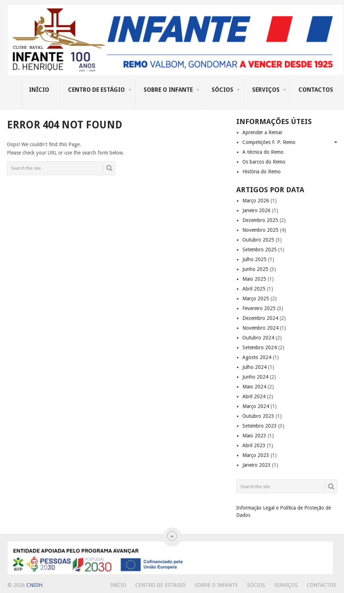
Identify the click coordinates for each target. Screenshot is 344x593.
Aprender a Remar (262, 132)
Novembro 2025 (260, 230)
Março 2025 (255, 298)
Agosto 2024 (256, 357)
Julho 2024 (254, 367)
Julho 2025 (254, 259)
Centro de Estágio (96, 89)
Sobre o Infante (168, 89)
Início (39, 89)
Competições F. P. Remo (269, 142)
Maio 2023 (254, 435)
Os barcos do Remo (263, 162)
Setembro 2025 (259, 249)
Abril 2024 (254, 396)
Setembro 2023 (259, 426)
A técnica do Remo (263, 152)
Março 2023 (255, 455)
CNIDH (34, 585)
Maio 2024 (254, 387)
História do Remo (261, 171)
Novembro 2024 (260, 328)
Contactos (315, 89)
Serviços (266, 89)
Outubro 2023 (258, 416)
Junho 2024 (255, 377)
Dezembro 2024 (260, 318)
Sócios (222, 89)
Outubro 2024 (258, 338)
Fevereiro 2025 (259, 308)
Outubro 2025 (258, 240)
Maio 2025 (254, 279)
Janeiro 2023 (256, 465)
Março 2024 (255, 406)
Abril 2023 (254, 445)
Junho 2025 (255, 269)
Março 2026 (255, 200)
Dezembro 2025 (260, 220)
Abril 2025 (254, 289)
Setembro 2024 (259, 347)
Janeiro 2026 (256, 210)
